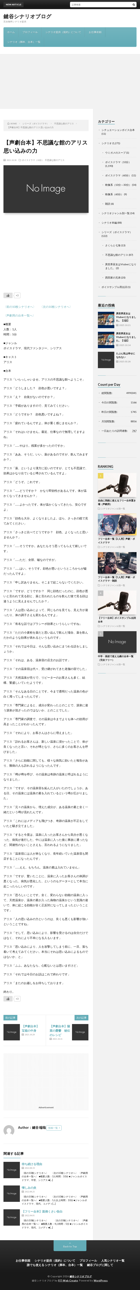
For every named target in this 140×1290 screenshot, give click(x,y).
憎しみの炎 (29, 1187)
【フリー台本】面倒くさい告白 (42, 1211)
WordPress (101, 1280)
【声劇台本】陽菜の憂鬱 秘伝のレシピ (60, 1030)
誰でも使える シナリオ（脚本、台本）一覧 (55, 1265)
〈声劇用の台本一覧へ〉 (19, 315)
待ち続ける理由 (32, 1164)
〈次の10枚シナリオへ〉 (56, 306)
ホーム (11, 32)
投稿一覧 (53, 1127)
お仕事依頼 (95, 32)
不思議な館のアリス (55, 160)
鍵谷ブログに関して (100, 1265)
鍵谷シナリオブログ (27, 16)
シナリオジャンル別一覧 (116, 213)
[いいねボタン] (8, 295)
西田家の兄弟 (112, 277)
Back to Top (70, 1246)
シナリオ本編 (109, 222)
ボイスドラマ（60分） (118, 175)
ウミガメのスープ (115, 152)
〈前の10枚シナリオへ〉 (19, 306)
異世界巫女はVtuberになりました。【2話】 (76, 4)
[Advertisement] (70, 81)
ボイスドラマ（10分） (33, 160)
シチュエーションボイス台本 (118, 129)
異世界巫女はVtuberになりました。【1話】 (126, 337)
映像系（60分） (114, 194)
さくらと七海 (112, 245)
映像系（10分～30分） (118, 184)
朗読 (107, 203)
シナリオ (107, 143)
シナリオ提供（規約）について (63, 32)
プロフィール (30, 32)
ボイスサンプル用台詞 (114, 287)
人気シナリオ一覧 (113, 1260)
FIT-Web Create (68, 1280)
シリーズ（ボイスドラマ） (117, 232)
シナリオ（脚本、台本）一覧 (23, 41)
